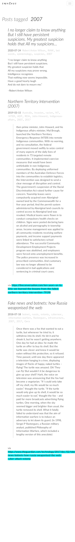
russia (35, 314)
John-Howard (39, 116)
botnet (26, 314)
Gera (27, 321)
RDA (27, 116)
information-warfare (20, 318)
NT (57, 113)
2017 (28, 120)
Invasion (38, 113)
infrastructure (55, 318)
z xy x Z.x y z (9, 3)
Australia (27, 113)
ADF (19, 116)
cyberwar (56, 314)
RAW (51, 50)
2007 (49, 54)
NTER (12, 116)
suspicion (39, 54)
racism (49, 113)
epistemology (24, 54)
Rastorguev (39, 318)
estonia (45, 314)
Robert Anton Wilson (33, 50)
